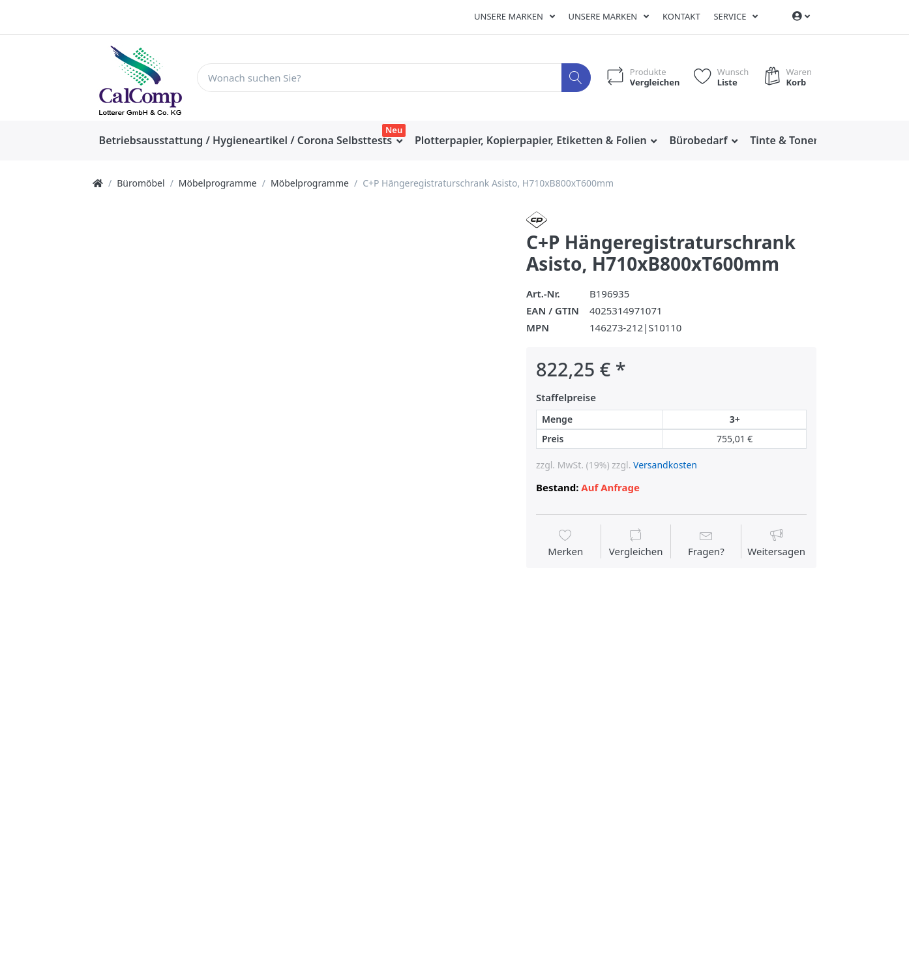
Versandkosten (665, 465)
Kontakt (681, 16)
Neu (393, 130)
